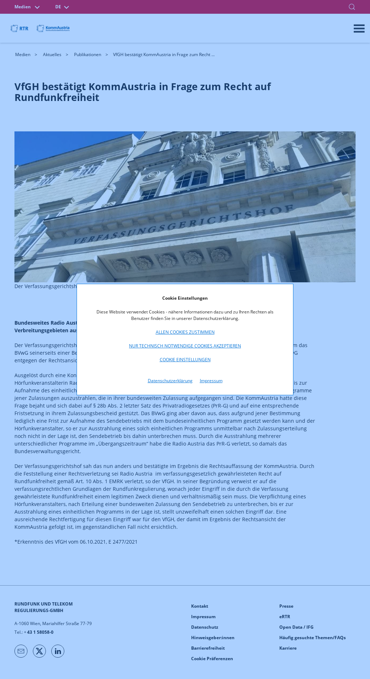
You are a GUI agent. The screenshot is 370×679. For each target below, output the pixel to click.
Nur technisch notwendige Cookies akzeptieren (185, 346)
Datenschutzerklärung (170, 381)
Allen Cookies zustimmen (185, 332)
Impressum (211, 381)
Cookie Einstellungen (185, 360)
